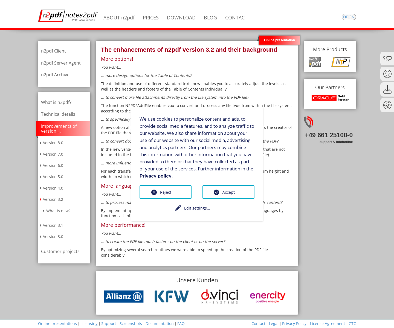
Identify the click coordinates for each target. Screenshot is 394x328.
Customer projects (60, 251)
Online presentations (57, 323)
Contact (258, 323)
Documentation (160, 323)
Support (108, 323)
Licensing (89, 323)
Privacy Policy (294, 323)
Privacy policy (156, 175)
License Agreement (327, 323)
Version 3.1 (53, 225)
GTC (352, 323)
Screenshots (131, 323)
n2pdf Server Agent (61, 63)
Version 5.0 (53, 176)
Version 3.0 (53, 236)
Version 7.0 (53, 154)
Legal (274, 323)
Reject (165, 192)
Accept (228, 192)
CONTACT (236, 17)
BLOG (210, 17)
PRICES (151, 17)
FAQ (181, 323)
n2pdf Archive (55, 75)
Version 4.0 (53, 188)
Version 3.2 (53, 199)
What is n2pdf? (56, 102)
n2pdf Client (53, 51)
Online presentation (279, 40)
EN (352, 16)
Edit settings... (197, 208)
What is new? (58, 210)
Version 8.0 (53, 142)
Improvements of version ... (59, 128)
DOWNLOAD (181, 17)
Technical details (58, 114)
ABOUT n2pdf (119, 17)
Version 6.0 (53, 165)
